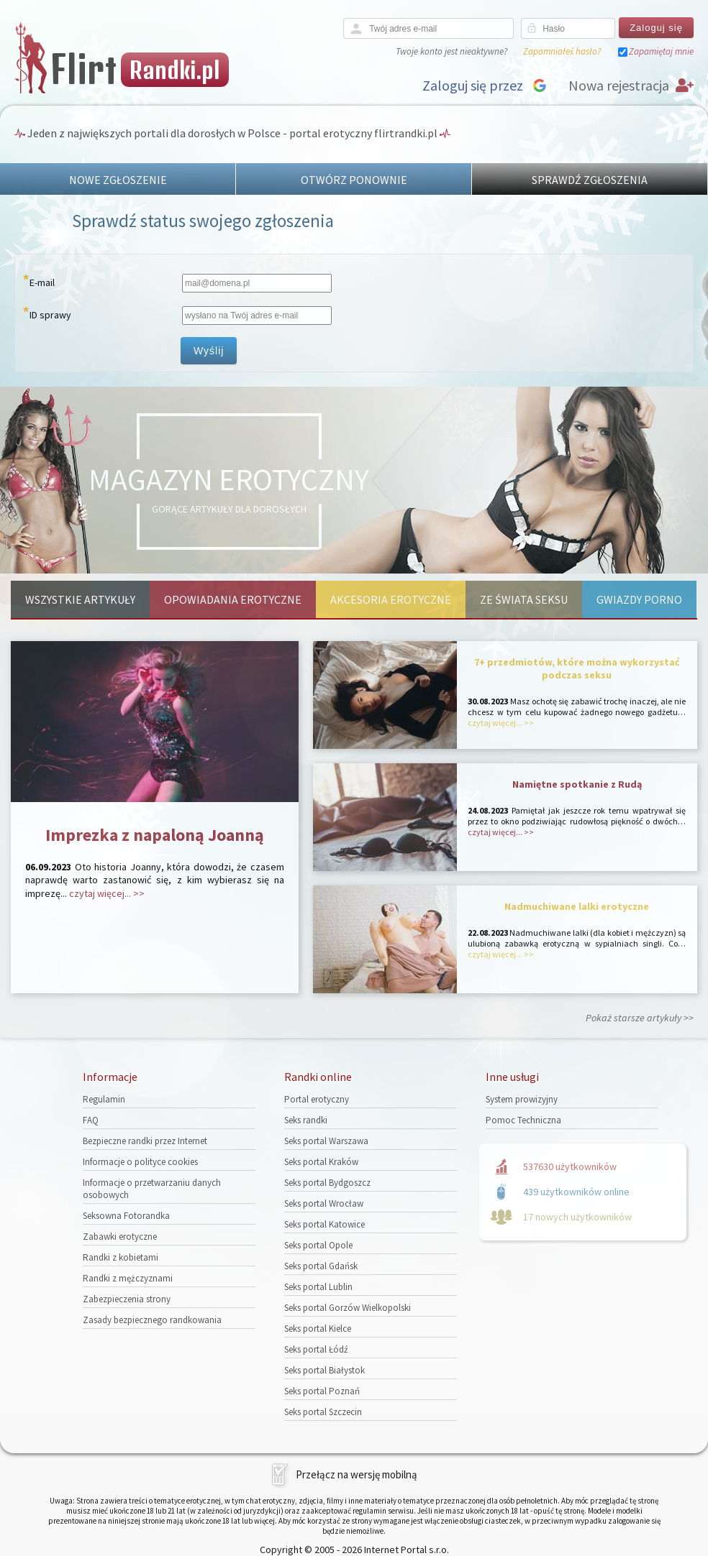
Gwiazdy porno (639, 599)
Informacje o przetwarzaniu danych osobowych (152, 1189)
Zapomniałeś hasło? (562, 51)
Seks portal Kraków (321, 1162)
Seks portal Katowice (324, 1224)
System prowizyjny (522, 1099)
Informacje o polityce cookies (140, 1162)
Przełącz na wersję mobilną (356, 1474)
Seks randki (305, 1120)
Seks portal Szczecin (323, 1412)
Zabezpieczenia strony (127, 1299)
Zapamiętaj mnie (661, 51)
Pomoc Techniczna (523, 1120)
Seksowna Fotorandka (126, 1216)
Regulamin (104, 1099)
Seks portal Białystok (324, 1370)
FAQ (91, 1120)
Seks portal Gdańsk (321, 1266)
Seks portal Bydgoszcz (327, 1183)
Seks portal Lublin (318, 1287)
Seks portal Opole (318, 1245)
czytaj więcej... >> (107, 893)
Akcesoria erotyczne (390, 599)
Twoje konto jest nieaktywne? (451, 51)
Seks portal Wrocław (323, 1203)
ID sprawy (50, 314)
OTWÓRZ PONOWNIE (354, 179)
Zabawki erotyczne (120, 1236)
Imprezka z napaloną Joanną (154, 835)
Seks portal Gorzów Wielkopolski (347, 1308)
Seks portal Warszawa (326, 1141)
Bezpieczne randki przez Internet (145, 1141)
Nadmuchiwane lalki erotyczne (576, 906)
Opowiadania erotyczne (232, 599)
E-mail (42, 282)
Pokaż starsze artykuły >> (640, 1017)
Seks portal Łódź (316, 1349)
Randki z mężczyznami (128, 1278)
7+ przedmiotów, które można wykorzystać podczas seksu (577, 668)
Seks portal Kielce (317, 1328)
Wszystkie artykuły (80, 599)
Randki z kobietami (120, 1257)
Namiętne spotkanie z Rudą (577, 784)
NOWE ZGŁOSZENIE (118, 179)
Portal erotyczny (316, 1099)
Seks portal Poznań (322, 1391)
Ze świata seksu (524, 599)
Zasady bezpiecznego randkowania (152, 1320)
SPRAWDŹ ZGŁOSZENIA (590, 179)
